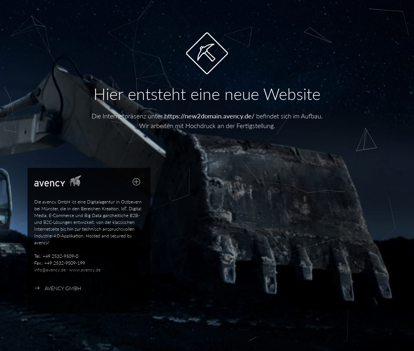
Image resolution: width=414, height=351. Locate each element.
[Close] (136, 338)
